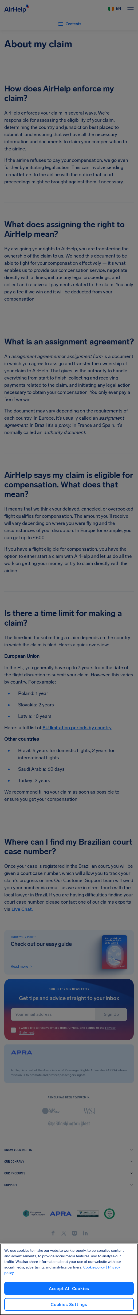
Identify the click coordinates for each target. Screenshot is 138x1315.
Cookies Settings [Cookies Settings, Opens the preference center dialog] (69, 1304)
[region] (69, 1279)
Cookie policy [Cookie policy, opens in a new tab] (94, 1267)
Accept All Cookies (69, 1288)
